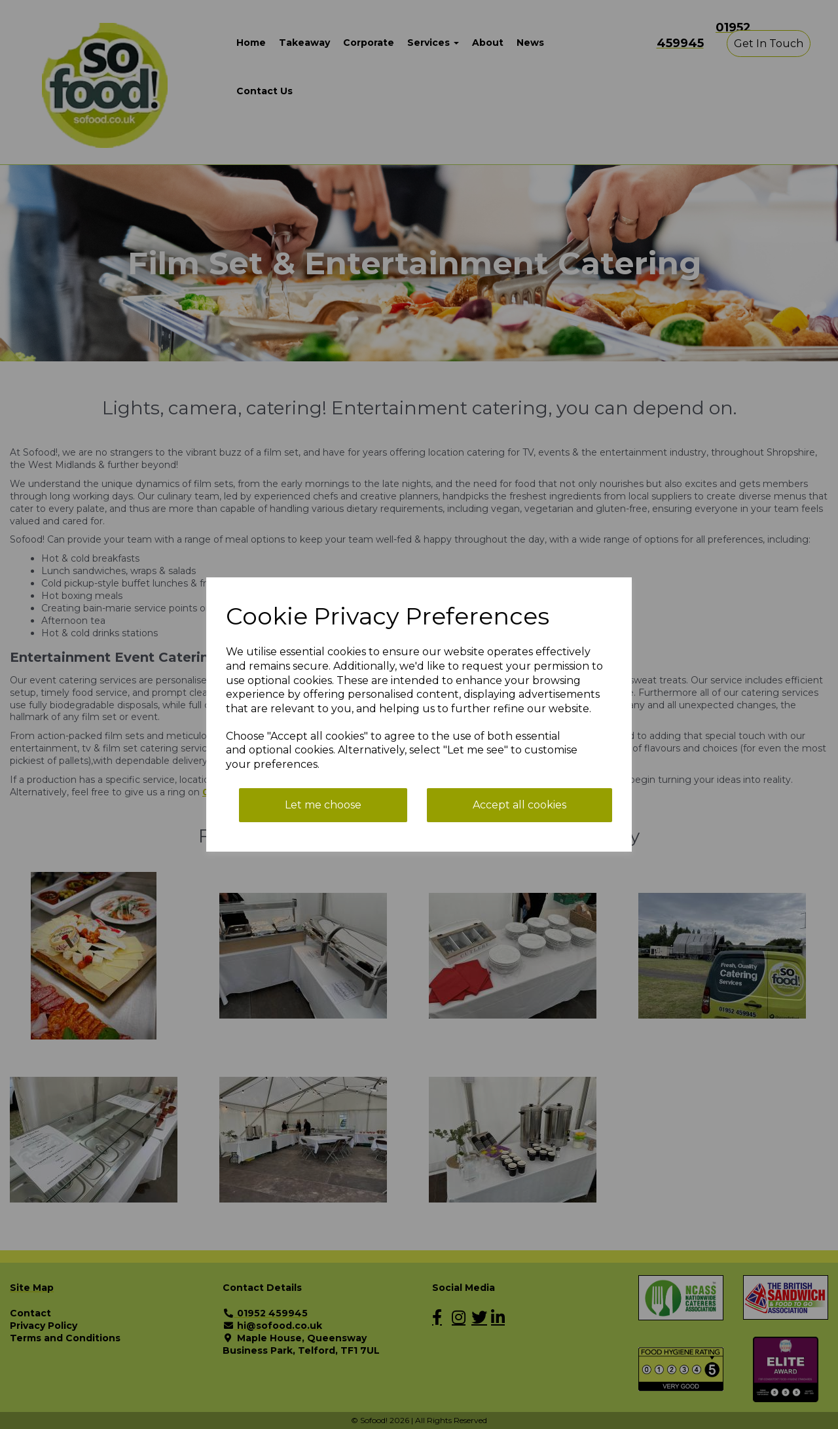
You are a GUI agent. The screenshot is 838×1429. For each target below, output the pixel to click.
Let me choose (323, 805)
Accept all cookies (519, 805)
